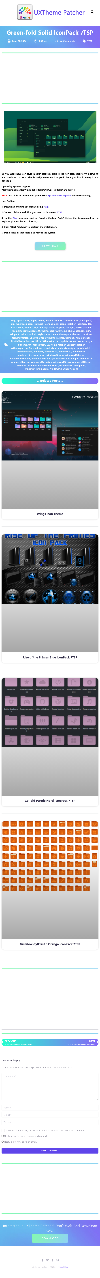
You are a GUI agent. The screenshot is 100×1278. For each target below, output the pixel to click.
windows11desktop (41, 362)
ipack (14, 327)
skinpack (14, 334)
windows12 (56, 368)
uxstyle (88, 341)
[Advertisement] (50, 78)
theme (54, 334)
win (82, 348)
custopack (85, 320)
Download (50, 246)
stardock (32, 334)
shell (70, 330)
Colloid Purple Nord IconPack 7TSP (50, 800)
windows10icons (55, 355)
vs (78, 348)
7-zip (46, 206)
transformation (20, 337)
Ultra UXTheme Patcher (51, 337)
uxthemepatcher (76, 344)
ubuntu (34, 337)
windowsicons (70, 368)
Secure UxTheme (39, 330)
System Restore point (59, 195)
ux (70, 341)
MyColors (49, 327)
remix (26, 330)
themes (76, 334)
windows (38, 351)
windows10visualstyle (43, 358)
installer (71, 323)
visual (46, 348)
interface (81, 323)
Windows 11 (51, 351)
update (64, 341)
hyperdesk (21, 323)
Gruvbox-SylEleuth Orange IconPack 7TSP (50, 944)
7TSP (89, 41)
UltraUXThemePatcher (47, 341)
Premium (17, 330)
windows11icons (62, 362)
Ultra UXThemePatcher (77, 337)
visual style (57, 348)
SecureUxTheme (58, 330)
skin (88, 330)
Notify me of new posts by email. (20, 1141)
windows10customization (31, 355)
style (40, 334)
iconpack (38, 323)
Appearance (23, 320)
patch (79, 327)
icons (63, 323)
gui (12, 323)
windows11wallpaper (74, 365)
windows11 (86, 358)
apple (33, 320)
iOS (89, 323)
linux (20, 327)
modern (29, 327)
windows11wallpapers (36, 368)
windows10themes (20, 358)
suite (47, 334)
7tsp (15, 218)
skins (23, 334)
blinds (41, 320)
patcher (87, 327)
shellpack (79, 330)
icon (30, 323)
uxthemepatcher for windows (26, 348)
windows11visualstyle (50, 365)
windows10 (79, 351)
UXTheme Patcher (56, 344)
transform (87, 334)
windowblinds (24, 351)
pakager (70, 327)
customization (71, 320)
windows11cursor (20, 362)
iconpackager (52, 323)
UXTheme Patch (36, 344)
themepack (65, 334)
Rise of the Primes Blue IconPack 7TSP (50, 657)
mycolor (38, 327)
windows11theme (81, 362)
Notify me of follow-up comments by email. (25, 1136)
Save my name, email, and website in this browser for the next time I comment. (45, 1130)
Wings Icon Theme (50, 514)
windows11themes (27, 365)
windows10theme (74, 355)
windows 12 (65, 351)
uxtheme (22, 344)
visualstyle (69, 348)
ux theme (78, 341)
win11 (88, 348)
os (57, 327)
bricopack (57, 320)
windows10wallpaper (67, 358)
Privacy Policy (62, 1267)
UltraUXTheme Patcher (22, 341)
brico (48, 320)
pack (61, 327)
